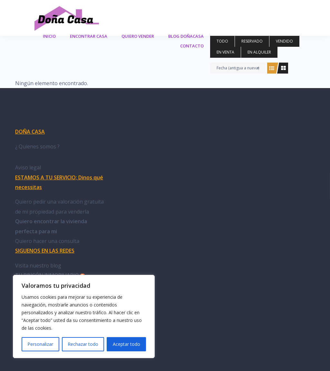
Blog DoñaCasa (186, 36)
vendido (284, 41)
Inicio (49, 36)
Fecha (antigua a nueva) (238, 68)
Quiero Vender (137, 36)
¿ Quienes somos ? (37, 146)
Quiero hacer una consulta (47, 241)
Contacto (192, 46)
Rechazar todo (83, 344)
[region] (84, 316)
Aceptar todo (126, 344)
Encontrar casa (88, 36)
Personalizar (40, 344)
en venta (225, 52)
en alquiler (259, 52)
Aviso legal (28, 167)
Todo (222, 41)
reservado (252, 41)
